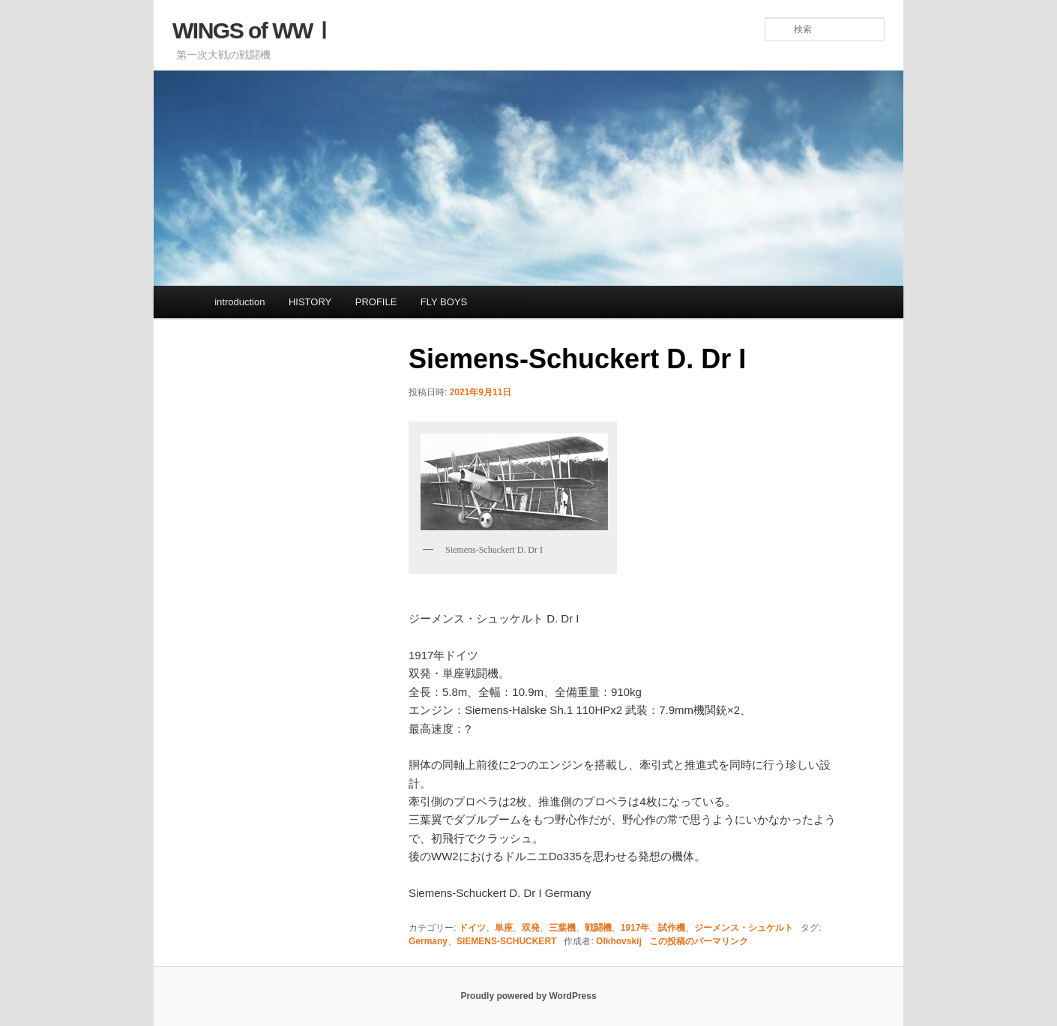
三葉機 (562, 927)
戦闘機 (598, 927)
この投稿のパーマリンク (698, 941)
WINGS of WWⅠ (253, 30)
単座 (504, 927)
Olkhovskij (619, 941)
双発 (531, 927)
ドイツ (472, 927)
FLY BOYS (444, 302)
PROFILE (376, 302)
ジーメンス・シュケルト (743, 927)
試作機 (671, 927)
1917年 (635, 927)
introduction (239, 302)
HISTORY (310, 302)
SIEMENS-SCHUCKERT (506, 941)
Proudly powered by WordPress (528, 996)
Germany (428, 941)
